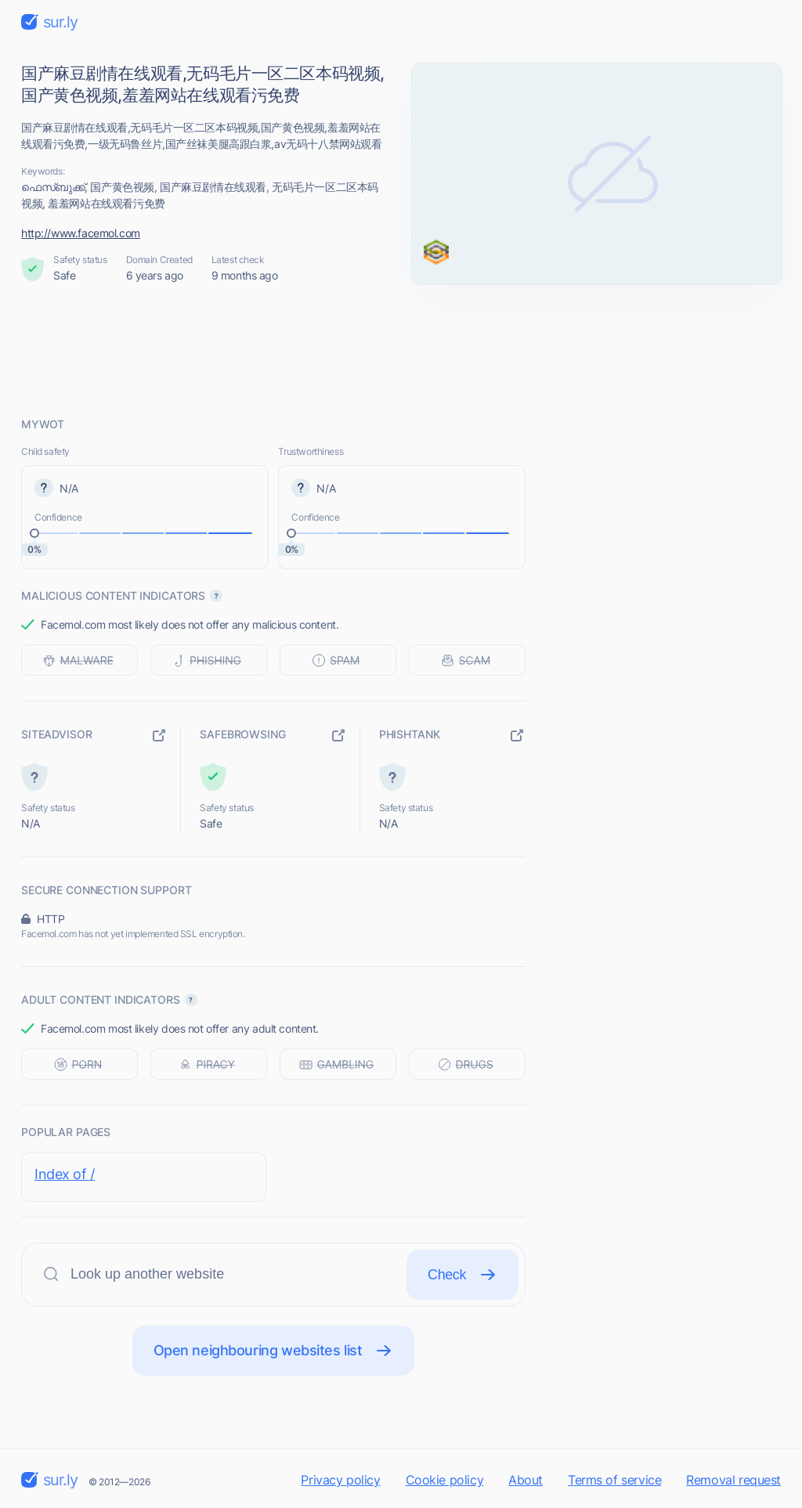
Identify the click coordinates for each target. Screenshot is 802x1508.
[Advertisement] (401, 350)
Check (462, 1274)
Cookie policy (445, 1480)
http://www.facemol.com (80, 233)
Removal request (733, 1480)
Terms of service (614, 1480)
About (525, 1480)
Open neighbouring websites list (274, 1350)
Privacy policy (340, 1480)
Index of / (64, 1174)
